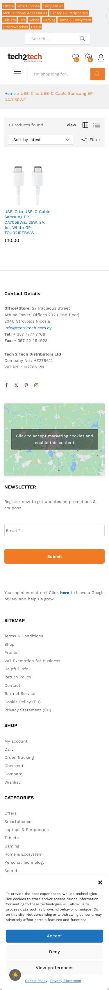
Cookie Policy (36, 981)
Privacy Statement (65, 981)
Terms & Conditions (23, 636)
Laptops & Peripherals (69, 13)
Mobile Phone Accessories (25, 13)
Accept (54, 936)
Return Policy (17, 677)
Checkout (14, 765)
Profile (10, 652)
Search (97, 74)
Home (10, 93)
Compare (13, 773)
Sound (34, 20)
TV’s (22, 20)
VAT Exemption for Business (32, 660)
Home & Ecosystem (74, 20)
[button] (100, 882)
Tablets (9, 20)
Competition (53, 6)
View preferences (55, 967)
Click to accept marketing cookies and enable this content (54, 439)
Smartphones (28, 6)
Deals (36, 27)
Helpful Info (16, 669)
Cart (8, 749)
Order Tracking (19, 757)
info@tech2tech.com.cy (27, 327)
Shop (9, 644)
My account (16, 741)
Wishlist (12, 782)
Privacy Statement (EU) (27, 710)
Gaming (49, 20)
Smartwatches (15, 27)
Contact (12, 685)
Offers (8, 6)
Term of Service (19, 693)
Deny (54, 951)
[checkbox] (15, 975)
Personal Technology (24, 862)
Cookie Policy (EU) (22, 702)
